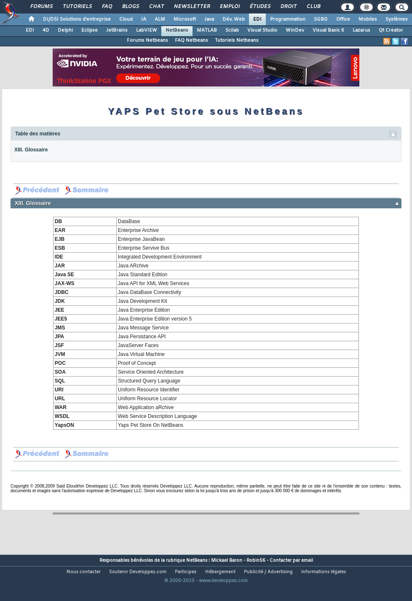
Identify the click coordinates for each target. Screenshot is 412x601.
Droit (288, 6)
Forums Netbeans (147, 40)
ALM (160, 19)
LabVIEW (146, 30)
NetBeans (177, 30)
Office (343, 19)
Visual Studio (262, 30)
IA (143, 19)
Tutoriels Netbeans (237, 40)
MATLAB (207, 30)
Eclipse (89, 30)
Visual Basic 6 (328, 30)
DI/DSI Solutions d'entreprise (77, 19)
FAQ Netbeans (191, 40)
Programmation (287, 19)
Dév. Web (233, 19)
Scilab (232, 30)
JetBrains (117, 30)
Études (260, 6)
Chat (156, 6)
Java (209, 19)
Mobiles (367, 19)
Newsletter (191, 6)
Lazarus (361, 30)
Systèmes (396, 19)
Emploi (229, 6)
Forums (41, 6)
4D (46, 30)
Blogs (130, 6)
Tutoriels (77, 6)
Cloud (126, 19)
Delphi (65, 30)
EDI (257, 19)
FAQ (106, 6)
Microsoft (185, 19)
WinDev (295, 30)
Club (313, 6)
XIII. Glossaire (31, 150)
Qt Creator (391, 30)
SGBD (321, 19)
